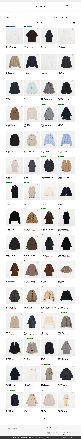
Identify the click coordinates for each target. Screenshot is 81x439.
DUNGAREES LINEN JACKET (11, 151)
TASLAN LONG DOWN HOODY (63, 359)
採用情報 (47, 437)
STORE (56, 9)
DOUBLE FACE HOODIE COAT (63, 255)
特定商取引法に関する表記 (25, 437)
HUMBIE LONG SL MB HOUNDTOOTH (47, 229)
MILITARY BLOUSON (61, 333)
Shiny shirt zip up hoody (62, 47)
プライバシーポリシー (42, 437)
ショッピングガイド (11, 437)
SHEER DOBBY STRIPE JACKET (46, 99)
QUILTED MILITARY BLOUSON (11, 307)
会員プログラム (17, 437)
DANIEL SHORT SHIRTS (45, 333)
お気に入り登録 (21, 29)
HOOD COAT (26, 333)
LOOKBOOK (46, 9)
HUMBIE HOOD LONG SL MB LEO (12, 281)
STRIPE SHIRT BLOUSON (45, 151)
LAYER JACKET (43, 411)
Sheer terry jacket (44, 73)
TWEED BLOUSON (44, 203)
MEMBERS (62, 9)
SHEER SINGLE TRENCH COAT (63, 411)
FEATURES (40, 9)
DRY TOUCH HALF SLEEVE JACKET (12, 47)
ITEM (30, 9)
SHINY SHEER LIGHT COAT (45, 385)
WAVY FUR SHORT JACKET (63, 281)
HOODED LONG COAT (45, 47)
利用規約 (36, 437)
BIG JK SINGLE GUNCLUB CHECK (12, 125)
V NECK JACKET (61, 307)
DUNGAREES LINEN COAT (11, 203)
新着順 (8, 17)
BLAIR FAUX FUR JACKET (28, 229)
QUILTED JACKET (27, 385)
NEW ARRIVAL (24, 9)
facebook (65, 434)
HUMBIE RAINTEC (44, 281)
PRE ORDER (17, 9)
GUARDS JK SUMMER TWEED (29, 125)
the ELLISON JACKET (10, 359)
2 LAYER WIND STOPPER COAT (12, 255)
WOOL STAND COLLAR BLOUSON (30, 281)
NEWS (52, 9)
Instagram (70, 434)
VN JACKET (8, 333)
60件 (66, 17)
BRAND (34, 9)
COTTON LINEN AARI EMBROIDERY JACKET (48, 307)
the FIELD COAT (9, 177)
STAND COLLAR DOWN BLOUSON (64, 385)
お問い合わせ (32, 437)
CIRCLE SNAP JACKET (10, 229)
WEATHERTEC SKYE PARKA (46, 125)
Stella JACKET (26, 99)
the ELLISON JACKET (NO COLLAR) (47, 177)
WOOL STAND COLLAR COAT (63, 229)
